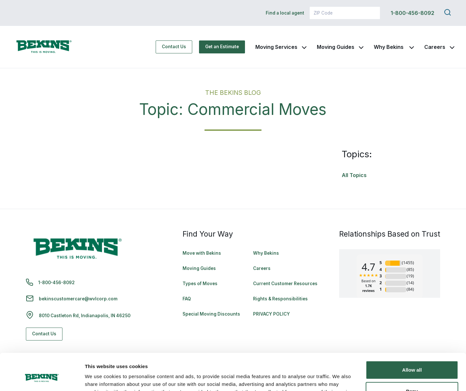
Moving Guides (335, 47)
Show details (100, 378)
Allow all (412, 338)
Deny (412, 359)
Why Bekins (389, 47)
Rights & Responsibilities (280, 298)
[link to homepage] (44, 47)
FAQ (187, 298)
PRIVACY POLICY (271, 314)
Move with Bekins (202, 253)
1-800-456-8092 (412, 13)
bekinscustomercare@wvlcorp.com (78, 298)
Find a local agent (285, 13)
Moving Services (276, 47)
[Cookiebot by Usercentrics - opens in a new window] (42, 378)
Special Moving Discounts (211, 314)
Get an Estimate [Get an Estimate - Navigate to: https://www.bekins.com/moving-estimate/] (222, 46)
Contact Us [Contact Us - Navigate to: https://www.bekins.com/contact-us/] (174, 46)
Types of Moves (200, 283)
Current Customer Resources (285, 283)
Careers (434, 47)
